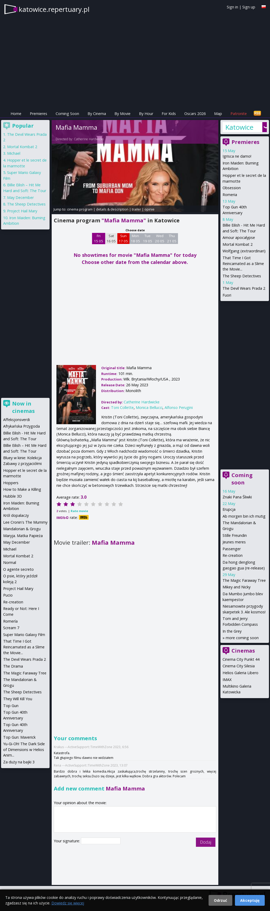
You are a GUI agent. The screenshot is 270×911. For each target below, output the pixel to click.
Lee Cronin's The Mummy (25, 522)
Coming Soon (67, 113)
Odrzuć (220, 900)
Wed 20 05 (159, 238)
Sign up (248, 6)
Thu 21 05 (171, 238)
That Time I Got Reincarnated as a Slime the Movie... (243, 263)
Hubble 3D (12, 496)
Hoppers (10, 482)
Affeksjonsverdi (16, 419)
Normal (9, 562)
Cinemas (243, 650)
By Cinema (97, 113)
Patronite (238, 113)
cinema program (80, 209)
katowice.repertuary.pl (54, 9)
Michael (13, 153)
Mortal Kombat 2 (238, 244)
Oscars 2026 (195, 113)
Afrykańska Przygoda (21, 426)
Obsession (232, 187)
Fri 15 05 (98, 238)
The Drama (13, 666)
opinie (149, 209)
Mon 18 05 (135, 238)
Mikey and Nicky (236, 586)
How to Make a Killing (22, 489)
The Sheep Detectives (242, 275)
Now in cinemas (23, 407)
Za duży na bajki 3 (19, 761)
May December (20, 197)
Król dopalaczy (16, 515)
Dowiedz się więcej (67, 902)
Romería (10, 621)
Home (16, 113)
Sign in (232, 6)
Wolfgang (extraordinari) (244, 250)
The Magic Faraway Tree (244, 580)
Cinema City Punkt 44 (241, 659)
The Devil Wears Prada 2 (244, 288)
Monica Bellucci (149, 407)
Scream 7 (11, 627)
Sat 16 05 (111, 238)
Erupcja (229, 509)
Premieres (38, 113)
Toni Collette (122, 407)
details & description (112, 209)
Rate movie (79, 511)
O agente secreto (18, 569)
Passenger (232, 548)
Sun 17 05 (123, 238)
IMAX (227, 679)
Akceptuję (249, 900)
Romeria (230, 194)
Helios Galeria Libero (240, 672)
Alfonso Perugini (179, 407)
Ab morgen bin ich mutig (244, 516)
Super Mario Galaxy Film (24, 634)
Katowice (239, 127)
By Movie (122, 113)
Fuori (227, 295)
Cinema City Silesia (239, 665)
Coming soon (242, 479)
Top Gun (10, 705)
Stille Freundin (235, 535)
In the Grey (232, 631)
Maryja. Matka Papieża (23, 535)
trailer (136, 209)
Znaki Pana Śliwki (237, 496)
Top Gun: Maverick (19, 737)
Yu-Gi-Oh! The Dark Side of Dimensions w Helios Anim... (24, 749)
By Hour (146, 113)
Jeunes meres (234, 541)
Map (218, 113)
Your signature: (67, 840)
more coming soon (242, 637)
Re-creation (233, 555)
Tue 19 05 (147, 238)
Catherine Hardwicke (89, 139)
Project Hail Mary (22, 210)
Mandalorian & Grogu (22, 528)
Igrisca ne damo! (237, 156)
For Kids (169, 113)
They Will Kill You (17, 698)
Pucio (8, 595)
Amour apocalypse (239, 237)
